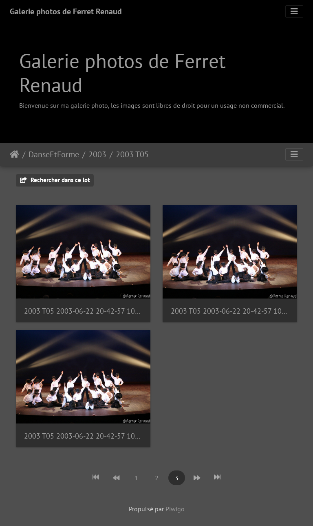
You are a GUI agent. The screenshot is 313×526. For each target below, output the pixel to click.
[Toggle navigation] (294, 11)
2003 (97, 154)
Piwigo (175, 509)
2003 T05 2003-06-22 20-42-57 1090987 (230, 311)
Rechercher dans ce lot (55, 180)
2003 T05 (132, 154)
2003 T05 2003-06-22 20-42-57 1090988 (83, 436)
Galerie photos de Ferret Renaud (66, 11)
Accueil (14, 154)
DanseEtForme (54, 154)
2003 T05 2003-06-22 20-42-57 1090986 (83, 311)
